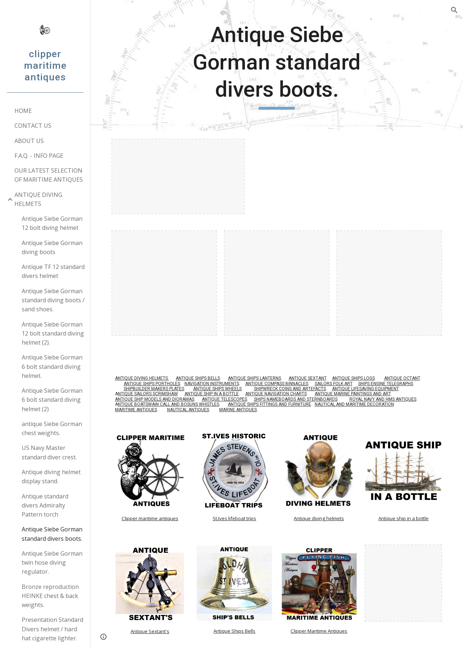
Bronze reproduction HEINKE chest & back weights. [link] (50, 596)
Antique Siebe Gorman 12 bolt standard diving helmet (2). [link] (53, 333)
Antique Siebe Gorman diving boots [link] (52, 247)
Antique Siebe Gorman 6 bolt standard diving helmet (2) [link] (52, 400)
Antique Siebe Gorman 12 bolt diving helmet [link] (52, 223)
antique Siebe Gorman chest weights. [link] (52, 428)
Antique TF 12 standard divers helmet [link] (53, 271)
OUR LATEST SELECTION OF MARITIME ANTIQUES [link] (48, 175)
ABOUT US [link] (29, 141)
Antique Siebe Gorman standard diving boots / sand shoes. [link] (53, 300)
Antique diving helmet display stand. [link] (51, 476)
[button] (454, 10)
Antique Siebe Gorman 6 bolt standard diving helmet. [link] (52, 366)
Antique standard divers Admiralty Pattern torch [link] (45, 505)
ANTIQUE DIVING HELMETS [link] (38, 199)
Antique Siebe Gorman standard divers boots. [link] (52, 533)
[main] (276, 65)
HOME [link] (23, 111)
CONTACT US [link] (32, 126)
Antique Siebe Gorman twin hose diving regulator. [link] (52, 562)
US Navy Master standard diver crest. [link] (49, 452)
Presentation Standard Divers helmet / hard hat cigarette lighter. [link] (52, 629)
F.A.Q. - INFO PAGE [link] (38, 156)
